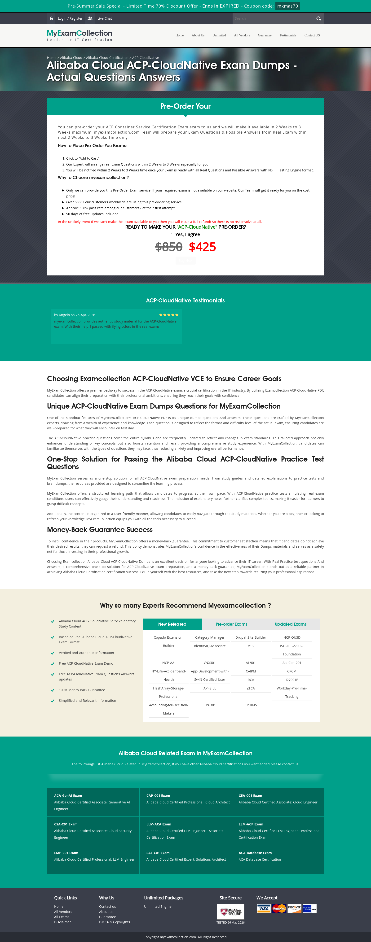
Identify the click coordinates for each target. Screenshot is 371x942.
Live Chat (98, 18)
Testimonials (288, 35)
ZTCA (251, 688)
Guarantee (265, 35)
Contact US (312, 35)
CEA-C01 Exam (250, 795)
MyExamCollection (79, 35)
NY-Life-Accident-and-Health (168, 675)
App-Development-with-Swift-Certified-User (210, 675)
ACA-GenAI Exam (68, 795)
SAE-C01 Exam (158, 852)
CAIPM (251, 671)
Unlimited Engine (158, 906)
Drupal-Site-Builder (250, 637)
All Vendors (242, 35)
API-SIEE (209, 688)
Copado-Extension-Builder (169, 641)
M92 (250, 646)
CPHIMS (251, 705)
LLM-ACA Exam (158, 824)
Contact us (107, 906)
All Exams (61, 917)
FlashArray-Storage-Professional (168, 692)
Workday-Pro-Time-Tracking (292, 692)
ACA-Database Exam (255, 852)
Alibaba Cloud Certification (107, 57)
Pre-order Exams (231, 624)
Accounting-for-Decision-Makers (168, 709)
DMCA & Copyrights (114, 922)
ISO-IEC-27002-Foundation (292, 650)
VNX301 (210, 662)
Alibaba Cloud (71, 57)
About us (106, 911)
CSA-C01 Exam (66, 824)
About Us (198, 35)
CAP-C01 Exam (158, 795)
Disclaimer (62, 922)
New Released (172, 624)
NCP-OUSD (291, 637)
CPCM (291, 671)
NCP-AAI (168, 662)
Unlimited (219, 35)
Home (180, 35)
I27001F (292, 679)
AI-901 (251, 662)
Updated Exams (290, 624)
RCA (251, 679)
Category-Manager (210, 637)
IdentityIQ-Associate (210, 646)
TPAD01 (210, 705)
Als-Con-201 (292, 662)
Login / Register (65, 18)
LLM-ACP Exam (251, 824)
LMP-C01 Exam (66, 852)
